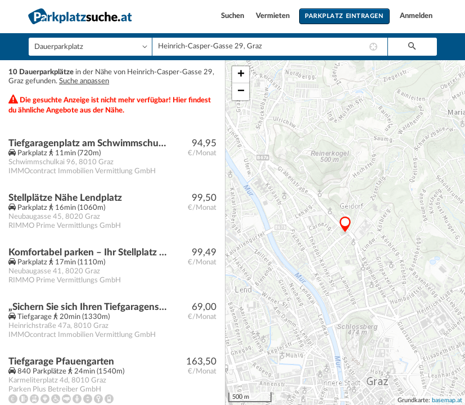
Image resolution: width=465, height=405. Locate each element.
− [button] (241, 91)
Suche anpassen (84, 81)
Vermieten (273, 16)
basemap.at (447, 400)
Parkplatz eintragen (344, 16)
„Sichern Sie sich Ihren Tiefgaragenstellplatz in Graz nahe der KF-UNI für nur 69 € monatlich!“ (88, 307)
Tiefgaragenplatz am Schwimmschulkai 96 (88, 143)
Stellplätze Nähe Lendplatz (65, 197)
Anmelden (416, 16)
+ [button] (241, 74)
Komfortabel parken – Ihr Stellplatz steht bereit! (88, 252)
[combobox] (270, 46)
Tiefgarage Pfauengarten (61, 361)
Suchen (233, 16)
